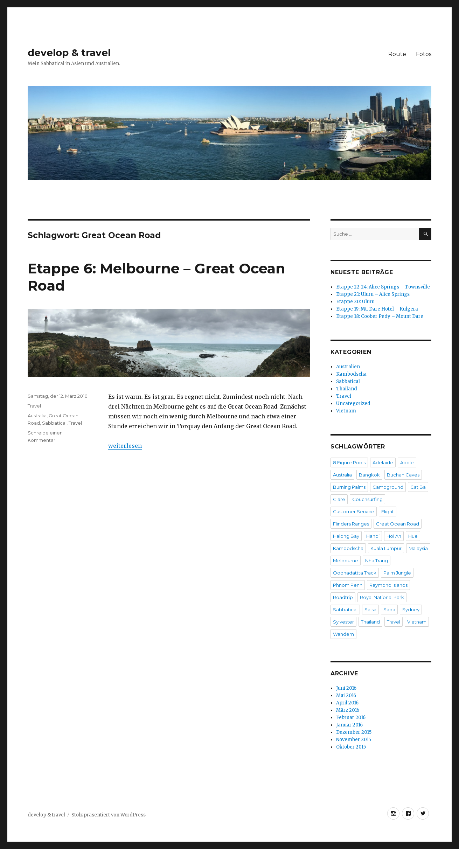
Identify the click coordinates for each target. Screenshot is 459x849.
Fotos (423, 54)
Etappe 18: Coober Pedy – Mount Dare (379, 316)
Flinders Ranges (351, 524)
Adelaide (383, 462)
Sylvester (343, 622)
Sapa (389, 609)
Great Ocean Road (397, 524)
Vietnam (346, 411)
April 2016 (347, 703)
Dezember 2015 (353, 732)
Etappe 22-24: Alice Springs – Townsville (383, 287)
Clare (339, 499)
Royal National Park (382, 597)
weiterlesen (125, 445)
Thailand (346, 389)
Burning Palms (349, 487)
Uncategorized (353, 403)
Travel (34, 406)
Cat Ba (418, 487)
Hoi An (394, 536)
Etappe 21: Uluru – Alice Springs (373, 294)
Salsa (370, 609)
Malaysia (418, 548)
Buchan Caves (403, 475)
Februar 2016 (351, 718)
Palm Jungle (397, 573)
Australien (348, 367)
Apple (407, 462)
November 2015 (353, 740)
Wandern (343, 634)
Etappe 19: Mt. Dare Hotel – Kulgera (377, 309)
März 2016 (347, 710)
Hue (413, 536)
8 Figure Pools (349, 462)
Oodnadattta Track (354, 573)
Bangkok (369, 475)
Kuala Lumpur (386, 548)
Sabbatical (54, 423)
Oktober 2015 (351, 747)
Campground (388, 487)
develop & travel (69, 52)
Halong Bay (346, 536)
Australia (37, 415)
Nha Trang (376, 560)
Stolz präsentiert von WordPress (108, 815)
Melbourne (345, 560)
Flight (387, 511)
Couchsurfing (367, 499)
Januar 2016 (349, 725)
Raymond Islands (388, 585)
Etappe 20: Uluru (355, 302)
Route (397, 54)
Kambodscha (351, 374)
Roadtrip (343, 597)
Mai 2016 (346, 695)
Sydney (410, 609)
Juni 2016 (346, 688)
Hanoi (373, 536)
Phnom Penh (347, 585)
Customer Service (353, 511)
